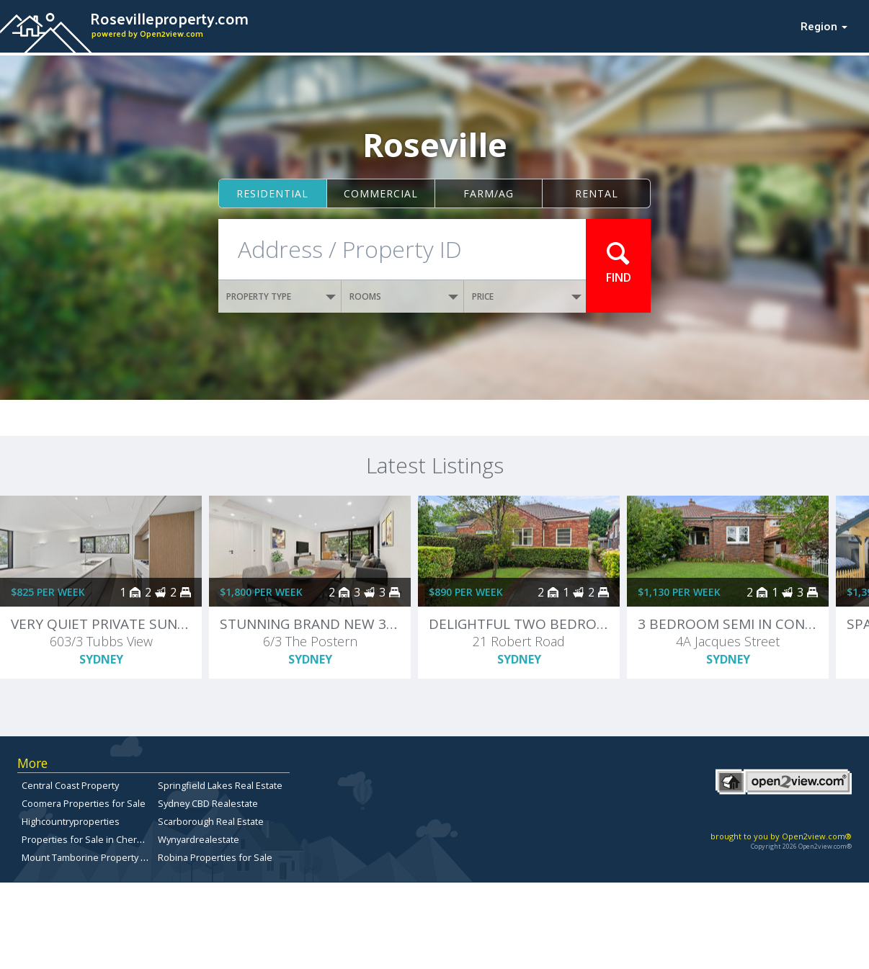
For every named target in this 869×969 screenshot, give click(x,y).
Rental (596, 193)
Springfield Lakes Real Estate (220, 785)
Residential (272, 193)
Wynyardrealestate (198, 839)
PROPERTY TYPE (281, 296)
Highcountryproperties (71, 821)
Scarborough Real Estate (211, 821)
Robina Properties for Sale (215, 857)
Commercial (381, 193)
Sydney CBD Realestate (208, 803)
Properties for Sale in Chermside (93, 839)
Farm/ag (488, 193)
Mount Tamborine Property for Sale (98, 857)
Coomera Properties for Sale (84, 803)
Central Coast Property (70, 785)
